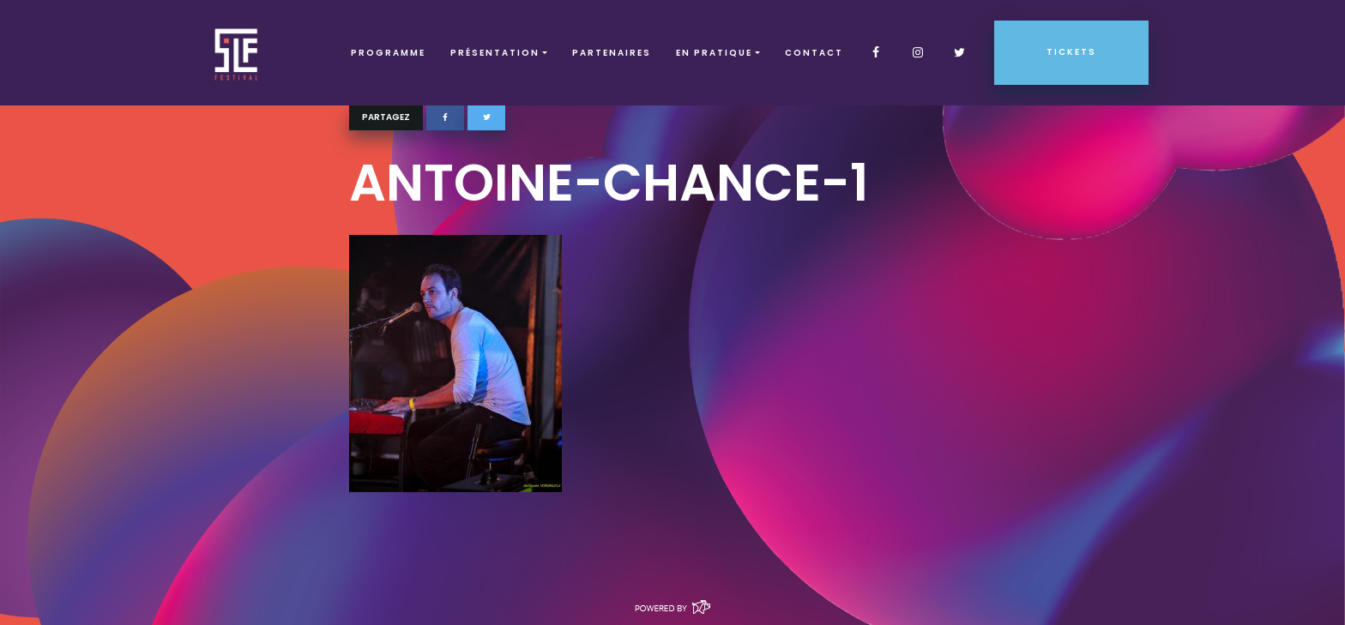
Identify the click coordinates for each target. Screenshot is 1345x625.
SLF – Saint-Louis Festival (237, 53)
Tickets (1071, 51)
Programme (388, 52)
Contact (814, 52)
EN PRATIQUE (714, 52)
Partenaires (611, 52)
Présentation (495, 52)
